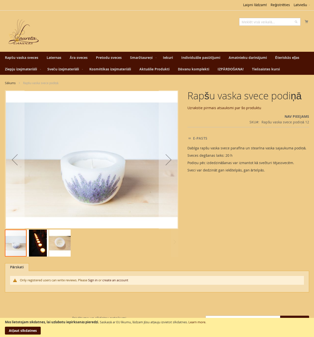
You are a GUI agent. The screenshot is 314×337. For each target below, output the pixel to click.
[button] (302, 5)
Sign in (93, 280)
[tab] (17, 267)
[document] (157, 327)
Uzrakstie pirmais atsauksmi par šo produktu (224, 107)
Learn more (196, 322)
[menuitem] (21, 57)
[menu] (157, 63)
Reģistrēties (280, 4)
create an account (115, 280)
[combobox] (270, 22)
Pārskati (17, 267)
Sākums (10, 83)
